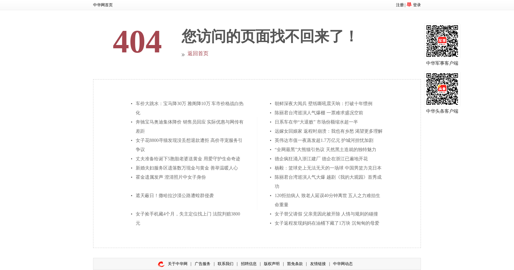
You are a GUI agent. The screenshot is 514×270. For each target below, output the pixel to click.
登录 (417, 5)
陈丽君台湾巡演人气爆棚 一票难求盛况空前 (319, 112)
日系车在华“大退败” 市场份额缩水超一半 (316, 122)
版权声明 (272, 263)
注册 (400, 5)
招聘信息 (249, 263)
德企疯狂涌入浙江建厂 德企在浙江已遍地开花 (321, 158)
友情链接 (318, 263)
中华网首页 (103, 5)
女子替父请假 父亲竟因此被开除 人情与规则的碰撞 (326, 214)
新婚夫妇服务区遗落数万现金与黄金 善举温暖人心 (187, 168)
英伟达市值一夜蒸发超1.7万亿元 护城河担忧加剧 (324, 140)
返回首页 (198, 53)
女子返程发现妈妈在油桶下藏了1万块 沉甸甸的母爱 (327, 223)
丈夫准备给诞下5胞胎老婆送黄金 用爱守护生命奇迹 (188, 158)
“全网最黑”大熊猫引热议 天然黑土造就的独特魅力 (325, 149)
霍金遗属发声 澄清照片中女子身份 (171, 177)
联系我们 (225, 263)
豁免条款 (295, 263)
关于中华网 (178, 263)
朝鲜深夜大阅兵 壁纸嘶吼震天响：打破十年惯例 (323, 103)
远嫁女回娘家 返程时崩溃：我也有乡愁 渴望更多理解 (329, 131)
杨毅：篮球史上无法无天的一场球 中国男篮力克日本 (328, 168)
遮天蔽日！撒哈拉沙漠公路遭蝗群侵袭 (175, 195)
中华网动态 (343, 263)
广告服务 (202, 263)
